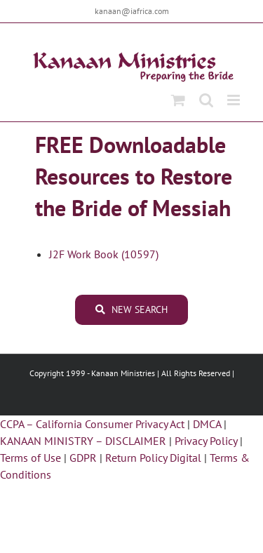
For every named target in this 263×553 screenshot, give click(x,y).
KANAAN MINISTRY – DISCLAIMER (83, 441)
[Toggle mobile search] (206, 100)
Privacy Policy (206, 441)
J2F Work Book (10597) (104, 254)
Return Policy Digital (153, 458)
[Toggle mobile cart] (178, 100)
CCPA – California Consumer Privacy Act (92, 424)
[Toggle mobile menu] (234, 100)
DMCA (207, 424)
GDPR (83, 458)
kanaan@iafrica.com (132, 11)
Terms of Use (30, 458)
